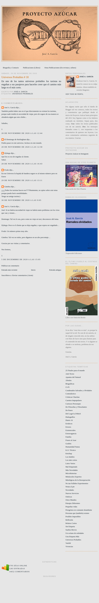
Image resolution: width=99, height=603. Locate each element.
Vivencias (69, 546)
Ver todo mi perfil (74, 94)
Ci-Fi (67, 387)
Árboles (68, 380)
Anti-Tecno (70, 374)
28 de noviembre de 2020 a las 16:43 (21, 164)
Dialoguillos (70, 417)
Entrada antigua (55, 270)
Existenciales (71, 430)
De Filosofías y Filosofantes (76, 407)
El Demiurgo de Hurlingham (15, 139)
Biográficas (70, 384)
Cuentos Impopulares (74, 400)
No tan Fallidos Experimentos (77, 483)
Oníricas (69, 497)
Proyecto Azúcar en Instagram (77, 154)
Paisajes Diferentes (73, 503)
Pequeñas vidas (71, 507)
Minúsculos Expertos (74, 477)
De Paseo (69, 410)
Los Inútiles (70, 457)
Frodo (6, 170)
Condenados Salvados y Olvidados (79, 390)
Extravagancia (71, 433)
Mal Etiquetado (71, 467)
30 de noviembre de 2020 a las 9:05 (21, 200)
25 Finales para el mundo (75, 370)
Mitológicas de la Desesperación (78, 480)
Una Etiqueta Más (72, 536)
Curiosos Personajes (73, 404)
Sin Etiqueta (70, 526)
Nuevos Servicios (72, 493)
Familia (68, 437)
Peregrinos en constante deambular (79, 510)
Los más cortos (71, 460)
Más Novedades (72, 470)
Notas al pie (70, 487)
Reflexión (69, 520)
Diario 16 (69, 420)
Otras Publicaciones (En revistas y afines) (60, 68)
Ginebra (7, 186)
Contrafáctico (71, 394)
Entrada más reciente (9, 270)
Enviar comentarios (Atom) (22, 275)
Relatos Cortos (71, 523)
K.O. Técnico (71, 450)
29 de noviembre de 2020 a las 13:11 (21, 180)
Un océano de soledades (75, 533)
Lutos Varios (70, 463)
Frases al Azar (71, 440)
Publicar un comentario (10, 266)
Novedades (70, 490)
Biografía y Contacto (11, 68)
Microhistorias (71, 473)
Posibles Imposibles (73, 516)
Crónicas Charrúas (72, 397)
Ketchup (69, 453)
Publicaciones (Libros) (31, 68)
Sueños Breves (71, 530)
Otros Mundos (71, 500)
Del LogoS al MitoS (73, 414)
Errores (68, 427)
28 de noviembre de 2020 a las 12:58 (21, 147)
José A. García (9, 107)
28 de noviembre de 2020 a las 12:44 (21, 133)
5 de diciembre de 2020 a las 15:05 (20, 259)
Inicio (33, 270)
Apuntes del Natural (73, 377)
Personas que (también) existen (77, 513)
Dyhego (7, 153)
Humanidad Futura (73, 447)
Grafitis (68, 443)
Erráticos (69, 423)
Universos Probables (22, 94)
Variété (68, 543)
